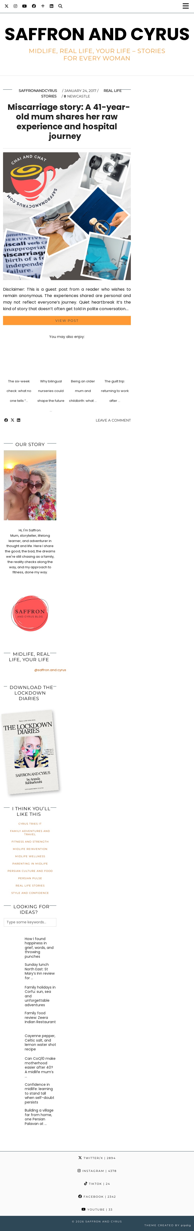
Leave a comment (113, 420)
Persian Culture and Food (30, 871)
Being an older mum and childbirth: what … (83, 391)
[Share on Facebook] (6, 420)
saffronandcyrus (38, 90)
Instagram (97, 1171)
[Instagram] (15, 6)
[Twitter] (7, 6)
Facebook (97, 1196)
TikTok (97, 1184)
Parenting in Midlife (30, 863)
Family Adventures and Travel (30, 832)
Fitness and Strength (30, 841)
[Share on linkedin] (18, 420)
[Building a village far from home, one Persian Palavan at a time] (13, 1117)
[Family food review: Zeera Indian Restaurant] (13, 1020)
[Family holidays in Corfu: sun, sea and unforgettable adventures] (13, 994)
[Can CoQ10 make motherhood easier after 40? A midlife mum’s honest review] (13, 1065)
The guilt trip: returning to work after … (115, 391)
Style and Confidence (30, 893)
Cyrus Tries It (30, 823)
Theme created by (167, 1225)
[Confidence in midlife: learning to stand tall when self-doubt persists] (13, 1091)
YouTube (97, 1209)
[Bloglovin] (43, 6)
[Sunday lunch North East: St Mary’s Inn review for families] (13, 972)
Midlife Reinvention (30, 849)
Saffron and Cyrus (97, 34)
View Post (67, 320)
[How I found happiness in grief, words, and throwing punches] (13, 946)
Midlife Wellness (30, 856)
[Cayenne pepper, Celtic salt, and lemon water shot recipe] (13, 1043)
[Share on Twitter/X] (12, 420)
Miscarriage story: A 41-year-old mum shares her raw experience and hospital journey (69, 121)
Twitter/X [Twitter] (97, 1158)
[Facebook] (34, 6)
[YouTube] (24, 6)
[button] (187, 6)
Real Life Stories (30, 885)
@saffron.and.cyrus (50, 670)
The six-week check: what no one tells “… (19, 391)
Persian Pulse (30, 878)
